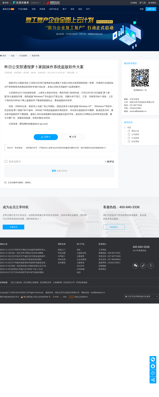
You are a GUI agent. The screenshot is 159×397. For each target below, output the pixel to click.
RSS (56, 297)
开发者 (42, 9)
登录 (142, 9)
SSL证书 (80, 266)
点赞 (45, 137)
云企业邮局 (81, 259)
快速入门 (61, 250)
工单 (143, 3)
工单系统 (102, 250)
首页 (3, 56)
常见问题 (61, 253)
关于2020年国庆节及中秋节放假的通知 (27, 272)
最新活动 (8, 9)
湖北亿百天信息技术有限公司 (67, 292)
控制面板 (102, 266)
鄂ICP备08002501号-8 (9, 297)
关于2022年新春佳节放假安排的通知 (26, 259)
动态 (80, 9)
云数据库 (80, 256)
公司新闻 (135, 134)
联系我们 (114, 227)
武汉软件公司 (69, 282)
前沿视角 (135, 141)
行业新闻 (23, 56)
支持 (72, 9)
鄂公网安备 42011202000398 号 (37, 297)
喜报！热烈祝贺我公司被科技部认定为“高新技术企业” (33, 266)
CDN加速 (81, 269)
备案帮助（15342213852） (110, 263)
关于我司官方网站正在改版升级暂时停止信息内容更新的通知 (36, 250)
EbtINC (23, 292)
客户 (64, 9)
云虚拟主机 (81, 253)
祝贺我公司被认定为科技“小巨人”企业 (27, 269)
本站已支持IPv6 (78, 297)
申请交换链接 (81, 282)
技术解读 (61, 263)
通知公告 (135, 131)
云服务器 (80, 263)
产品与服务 (23, 9)
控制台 (152, 3)
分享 (72, 137)
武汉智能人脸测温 (31, 282)
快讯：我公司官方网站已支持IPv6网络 (27, 253)
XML (64, 297)
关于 (88, 9)
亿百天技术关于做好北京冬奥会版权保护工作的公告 (33, 256)
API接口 (61, 256)
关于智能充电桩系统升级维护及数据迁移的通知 (31, 263)
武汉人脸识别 (16, 282)
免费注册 (151, 9)
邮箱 (134, 3)
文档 (33, 9)
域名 (79, 250)
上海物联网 (57, 282)
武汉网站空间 (45, 282)
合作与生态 (54, 9)
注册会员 (13, 227)
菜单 (6, 3)
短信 (79, 272)
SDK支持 (62, 259)
